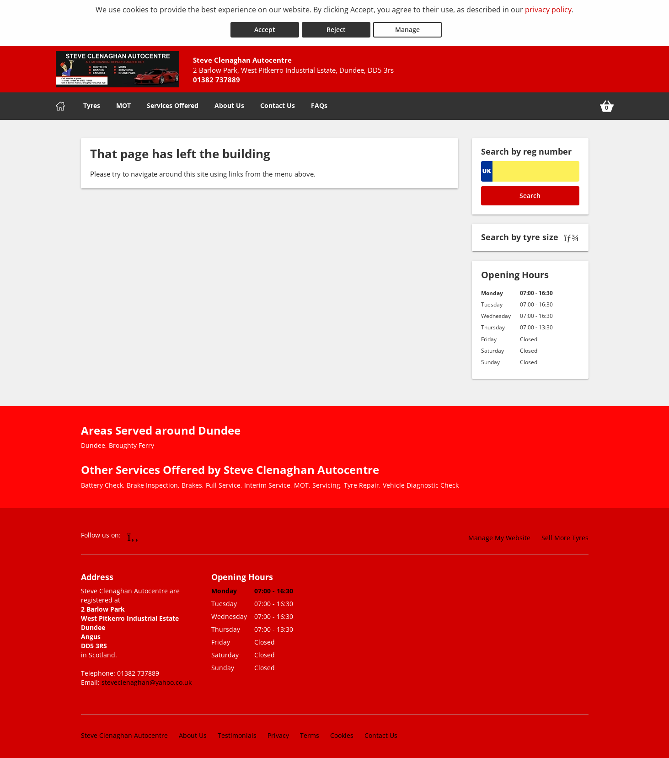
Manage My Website (499, 535)
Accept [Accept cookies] (264, 26)
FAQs (319, 102)
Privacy (278, 732)
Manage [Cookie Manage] (407, 26)
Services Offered (172, 102)
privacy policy (548, 10)
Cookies (341, 732)
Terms (309, 732)
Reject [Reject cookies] (336, 26)
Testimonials (237, 732)
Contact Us (277, 102)
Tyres (91, 102)
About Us (229, 102)
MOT (123, 102)
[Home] (60, 103)
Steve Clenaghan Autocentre (124, 732)
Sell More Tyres (565, 535)
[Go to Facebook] (133, 533)
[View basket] (607, 103)
